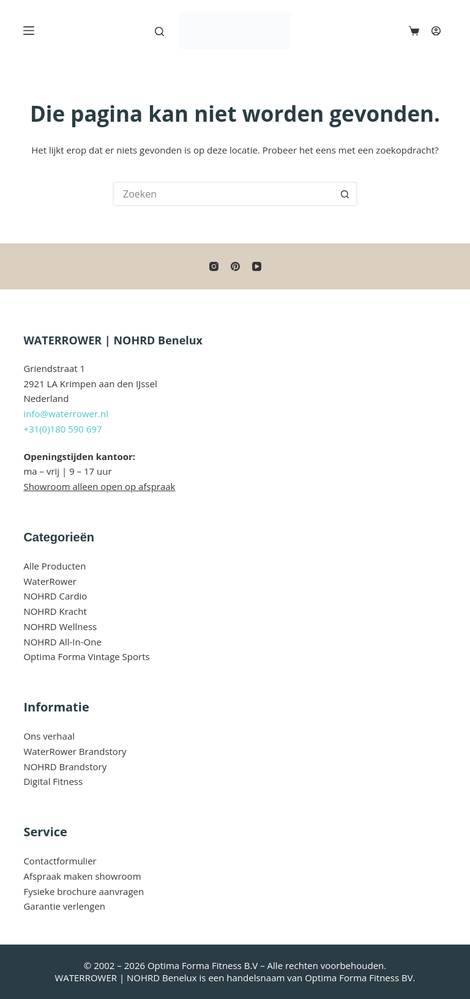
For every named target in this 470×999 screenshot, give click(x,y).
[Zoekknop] (345, 194)
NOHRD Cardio (55, 596)
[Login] (436, 30)
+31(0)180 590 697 (62, 429)
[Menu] (28, 30)
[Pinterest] (235, 266)
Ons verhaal (49, 736)
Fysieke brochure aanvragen (83, 891)
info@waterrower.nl (65, 413)
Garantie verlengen (64, 906)
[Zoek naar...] (223, 194)
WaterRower (49, 581)
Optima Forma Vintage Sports (86, 656)
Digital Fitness (53, 781)
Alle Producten (54, 566)
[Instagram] (213, 266)
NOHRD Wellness (60, 626)
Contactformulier (59, 861)
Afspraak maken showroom (82, 876)
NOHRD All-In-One (62, 642)
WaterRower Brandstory (74, 751)
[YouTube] (256, 266)
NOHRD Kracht (54, 611)
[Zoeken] (159, 31)
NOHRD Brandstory (64, 766)
